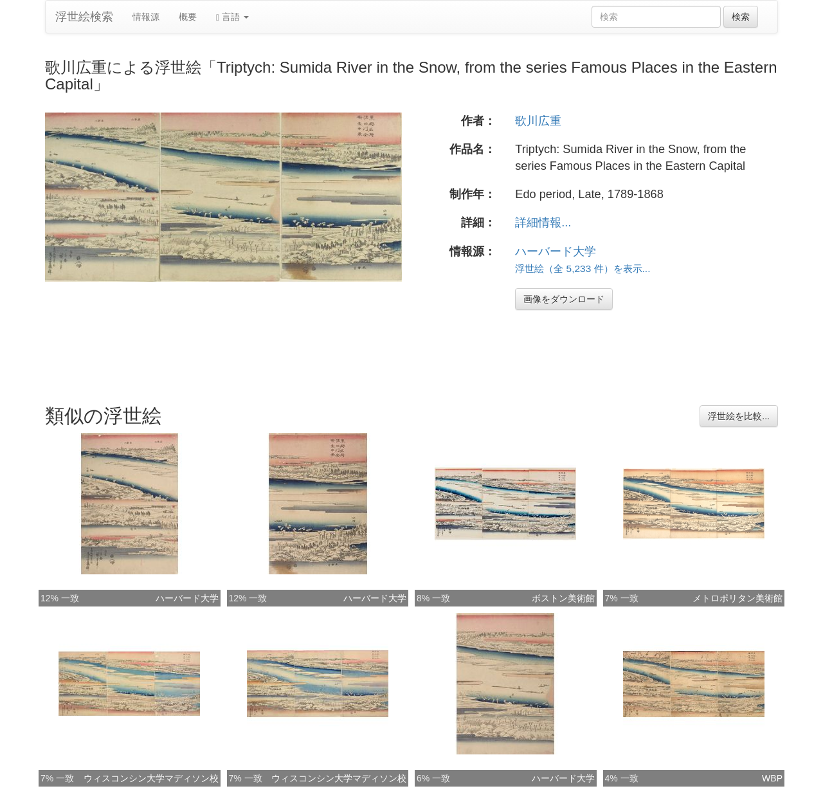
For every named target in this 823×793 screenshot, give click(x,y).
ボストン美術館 (563, 598)
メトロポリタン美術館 (737, 598)
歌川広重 (538, 120)
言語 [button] (232, 17)
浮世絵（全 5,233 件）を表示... (582, 268)
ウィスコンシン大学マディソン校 (151, 778)
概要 (188, 17)
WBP (772, 778)
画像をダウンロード (563, 299)
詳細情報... (543, 222)
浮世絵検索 (84, 16)
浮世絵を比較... (739, 416)
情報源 (145, 17)
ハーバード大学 (555, 251)
